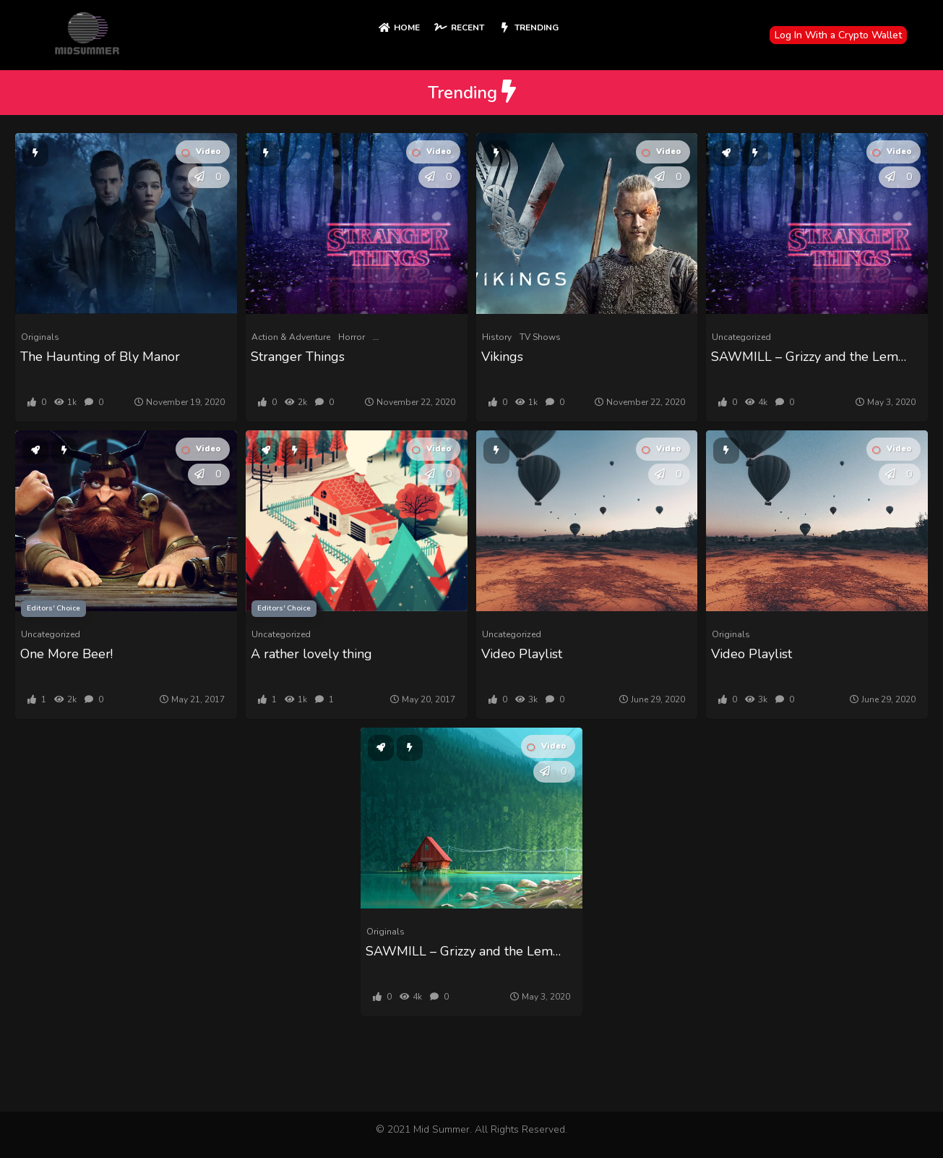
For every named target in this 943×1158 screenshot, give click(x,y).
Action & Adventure (290, 337)
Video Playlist (521, 654)
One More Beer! (66, 654)
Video (201, 151)
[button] (199, 177)
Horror (351, 337)
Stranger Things (298, 357)
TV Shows (540, 337)
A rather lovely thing (311, 654)
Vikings (502, 357)
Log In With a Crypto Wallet (838, 35)
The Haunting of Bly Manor (100, 357)
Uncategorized (741, 337)
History (497, 337)
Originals (40, 337)
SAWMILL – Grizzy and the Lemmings (813, 357)
